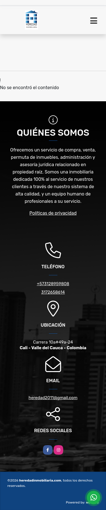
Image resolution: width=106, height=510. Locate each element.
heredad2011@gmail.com (53, 397)
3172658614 (53, 292)
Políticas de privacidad (53, 213)
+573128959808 (53, 283)
